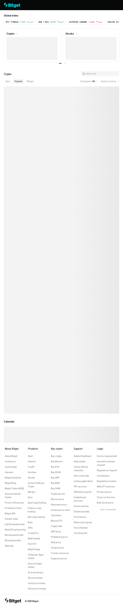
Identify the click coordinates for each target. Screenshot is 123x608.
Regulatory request (107, 470)
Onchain (32, 472)
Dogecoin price (59, 558)
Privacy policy (104, 492)
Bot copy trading (36, 517)
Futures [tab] (18, 81)
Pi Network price (59, 537)
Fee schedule (81, 528)
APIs (30, 528)
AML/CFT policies (106, 486)
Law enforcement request (106, 463)
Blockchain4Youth (14, 535)
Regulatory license (106, 481)
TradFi (31, 467)
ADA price (56, 542)
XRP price (56, 531)
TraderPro (33, 533)
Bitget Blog (10, 483)
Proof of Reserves (14, 502)
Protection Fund (13, 508)
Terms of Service (106, 497)
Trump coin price (60, 553)
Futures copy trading (34, 510)
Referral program (83, 522)
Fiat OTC (32, 544)
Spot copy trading (37, 502)
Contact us (10, 461)
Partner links (11, 519)
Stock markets (35, 578)
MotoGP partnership (15, 529)
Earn (30, 497)
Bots (30, 522)
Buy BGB (55, 483)
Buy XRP (55, 477)
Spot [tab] (7, 81)
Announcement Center (12, 496)
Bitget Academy (13, 477)
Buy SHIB (55, 488)
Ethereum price (59, 504)
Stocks (31, 477)
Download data (81, 511)
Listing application (83, 481)
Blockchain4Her (13, 540)
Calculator (56, 515)
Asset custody (81, 506)
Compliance (103, 476)
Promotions (80, 517)
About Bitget (11, 456)
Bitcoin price (57, 499)
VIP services (80, 486)
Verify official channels (81, 469)
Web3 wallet (34, 538)
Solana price (57, 547)
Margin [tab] (30, 81)
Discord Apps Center (35, 565)
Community (11, 467)
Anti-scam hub (81, 476)
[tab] (8, 73)
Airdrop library (35, 572)
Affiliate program (83, 492)
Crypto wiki (56, 526)
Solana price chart (60, 510)
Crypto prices (58, 494)
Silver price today (37, 588)
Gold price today (36, 583)
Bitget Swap (34, 549)
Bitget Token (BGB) (14, 488)
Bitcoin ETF (56, 521)
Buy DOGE (56, 472)
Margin (31, 492)
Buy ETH (55, 467)
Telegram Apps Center (36, 556)
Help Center (80, 461)
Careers (9, 472)
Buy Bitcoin (56, 461)
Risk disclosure (105, 502)
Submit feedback (82, 456)
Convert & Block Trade (36, 485)
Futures (32, 461)
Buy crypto (56, 456)
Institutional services (80, 499)
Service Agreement (107, 456)
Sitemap (9, 546)
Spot (30, 456)
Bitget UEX (10, 513)
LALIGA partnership (15, 524)
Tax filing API (80, 533)
